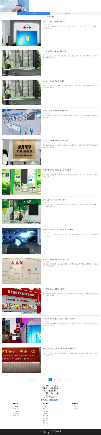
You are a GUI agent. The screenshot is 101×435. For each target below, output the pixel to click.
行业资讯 (67, 13)
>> (71, 379)
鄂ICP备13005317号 (50, 433)
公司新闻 (33, 13)
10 (60, 379)
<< (30, 379)
